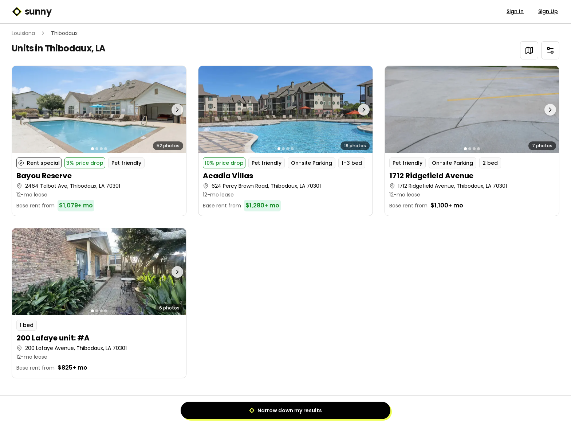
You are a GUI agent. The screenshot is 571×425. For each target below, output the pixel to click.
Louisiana (23, 33)
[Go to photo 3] (101, 148)
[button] (99, 141)
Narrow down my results (285, 410)
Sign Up (548, 11)
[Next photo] (164, 109)
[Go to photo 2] (96, 148)
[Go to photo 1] (92, 148)
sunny (31, 11)
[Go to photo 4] (105, 148)
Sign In (515, 11)
